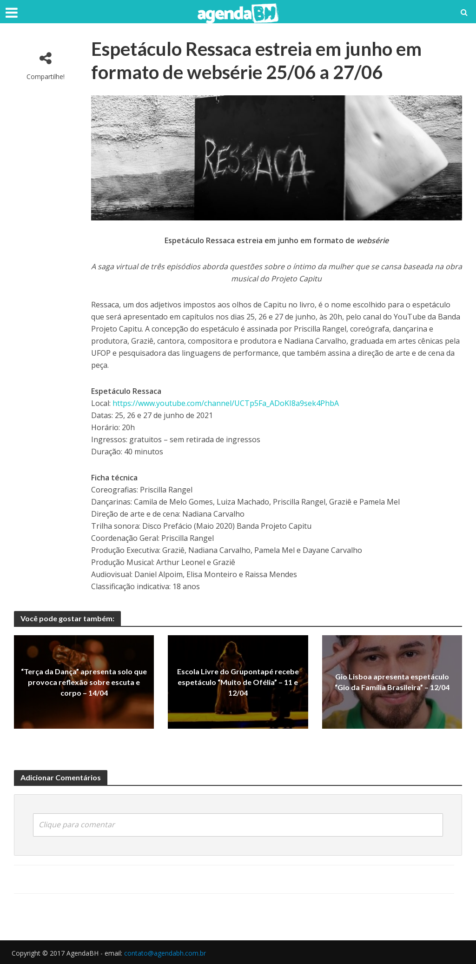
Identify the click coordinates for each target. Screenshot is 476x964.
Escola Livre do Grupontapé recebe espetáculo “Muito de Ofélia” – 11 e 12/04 (238, 682)
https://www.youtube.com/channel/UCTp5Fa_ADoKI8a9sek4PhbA (225, 403)
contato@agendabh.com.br (165, 953)
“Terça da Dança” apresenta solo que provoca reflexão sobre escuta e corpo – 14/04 (84, 682)
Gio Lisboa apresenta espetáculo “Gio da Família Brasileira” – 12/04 (392, 681)
